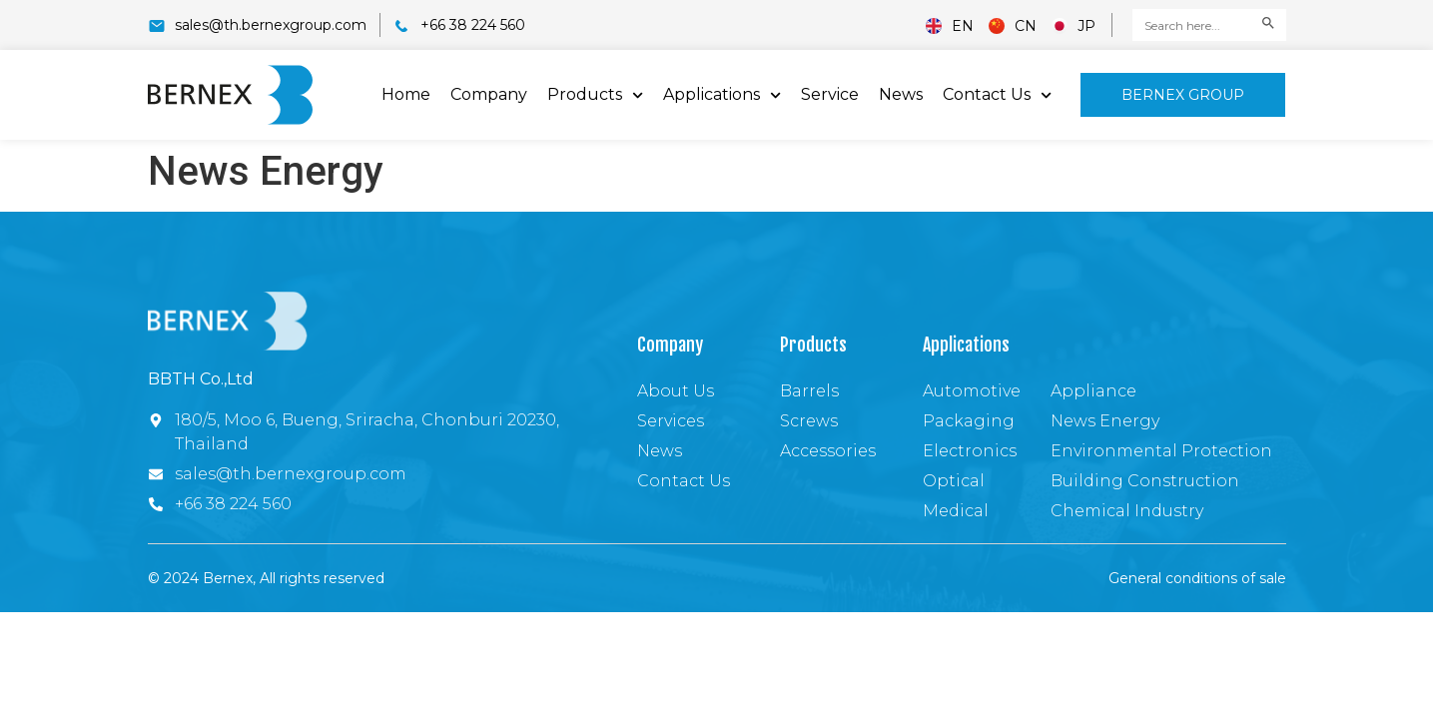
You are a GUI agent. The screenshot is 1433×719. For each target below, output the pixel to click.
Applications (722, 95)
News (901, 94)
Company (488, 94)
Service (830, 94)
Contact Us (997, 95)
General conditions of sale (1197, 578)
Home (405, 94)
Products (595, 95)
